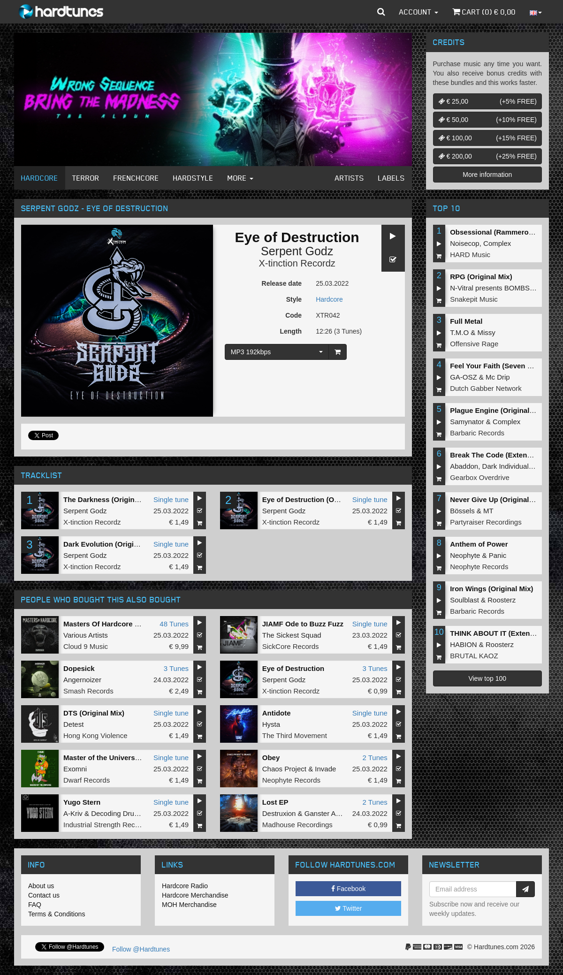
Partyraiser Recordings (486, 522)
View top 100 (487, 678)
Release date (282, 283)
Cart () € (484, 11)
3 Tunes (176, 668)
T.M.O (459, 332)
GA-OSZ (463, 377)
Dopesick (79, 668)
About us (41, 886)
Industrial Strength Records (106, 825)
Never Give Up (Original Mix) (497, 499)
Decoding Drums (117, 813)
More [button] (240, 178)
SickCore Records (290, 646)
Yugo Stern (81, 802)
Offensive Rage (474, 344)
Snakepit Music (474, 299)
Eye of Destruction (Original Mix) (317, 499)
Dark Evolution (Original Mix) (111, 544)
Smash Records (88, 691)
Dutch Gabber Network (486, 388)
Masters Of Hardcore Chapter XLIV (121, 624)
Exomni (75, 769)
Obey (271, 758)
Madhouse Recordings (297, 825)
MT (488, 511)
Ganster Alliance (330, 813)
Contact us (44, 895)
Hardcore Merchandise (195, 895)
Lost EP (275, 802)
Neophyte (465, 555)
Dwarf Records (86, 780)
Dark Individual (505, 466)
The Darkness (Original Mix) (109, 499)
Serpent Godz (297, 251)
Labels (391, 178)
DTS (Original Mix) (93, 713)
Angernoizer (82, 680)
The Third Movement (294, 735)
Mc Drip (498, 377)
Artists (349, 178)
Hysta (271, 724)
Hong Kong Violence (95, 735)
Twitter (348, 908)
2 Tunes (374, 758)
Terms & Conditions (56, 914)
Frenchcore (136, 178)
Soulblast (464, 600)
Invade (325, 769)
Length (291, 331)
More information (487, 174)
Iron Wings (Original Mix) (491, 589)
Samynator (467, 422)
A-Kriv (73, 813)
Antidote (276, 713)
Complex (497, 243)
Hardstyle (193, 178)
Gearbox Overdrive (480, 477)
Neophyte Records (291, 780)
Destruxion (279, 813)
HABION (463, 644)
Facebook (348, 888)
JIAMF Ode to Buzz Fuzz (302, 624)
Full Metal (466, 321)
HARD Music (470, 255)
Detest (73, 724)
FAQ (34, 904)
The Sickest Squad (291, 635)
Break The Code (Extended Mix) (502, 455)
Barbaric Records (477, 433)
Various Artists (85, 635)
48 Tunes (174, 624)
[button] (381, 11)
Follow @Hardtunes (141, 949)
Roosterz (501, 600)
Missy (486, 332)
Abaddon (464, 466)
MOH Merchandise (189, 904)
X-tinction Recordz (297, 263)
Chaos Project (284, 769)
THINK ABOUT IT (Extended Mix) (504, 633)
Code (293, 315)
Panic (498, 555)
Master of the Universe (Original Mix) (124, 758)
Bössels (462, 511)
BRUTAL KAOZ (474, 656)
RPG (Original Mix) (481, 277)
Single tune (171, 499)
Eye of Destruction (293, 668)
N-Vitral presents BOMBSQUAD (500, 288)
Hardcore (39, 178)
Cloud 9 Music (85, 646)
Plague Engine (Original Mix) (497, 410)
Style (294, 299)
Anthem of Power (479, 544)
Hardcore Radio (185, 886)
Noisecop (464, 243)
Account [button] (418, 11)
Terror (85, 178)
